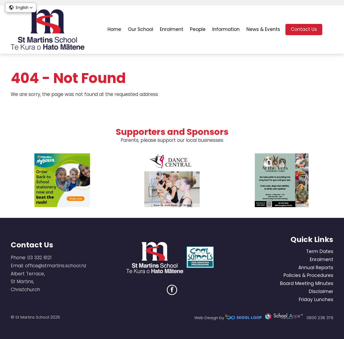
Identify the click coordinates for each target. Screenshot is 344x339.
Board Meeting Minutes (306, 283)
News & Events (263, 29)
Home (114, 29)
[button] (21, 7)
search (330, 30)
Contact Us (304, 29)
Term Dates (319, 251)
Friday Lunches (316, 299)
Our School (140, 29)
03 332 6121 (39, 257)
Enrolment (171, 29)
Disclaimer (321, 291)
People (198, 29)
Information (226, 29)
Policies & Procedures (308, 275)
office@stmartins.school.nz (55, 265)
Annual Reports (315, 267)
